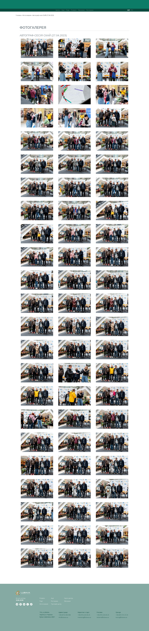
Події (67, 10)
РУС (132, 10)
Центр (58, 10)
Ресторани (89, 10)
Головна (18, 15)
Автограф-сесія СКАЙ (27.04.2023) (43, 15)
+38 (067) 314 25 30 (122, 615)
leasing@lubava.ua (121, 617)
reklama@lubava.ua (103, 617)
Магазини (81, 10)
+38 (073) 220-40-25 (84, 615)
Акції (63, 10)
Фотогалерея (27, 15)
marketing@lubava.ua (84, 617)
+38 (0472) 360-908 (65, 615)
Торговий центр (56, 604)
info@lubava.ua (63, 617)
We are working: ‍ (21, 599)
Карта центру (68, 598)
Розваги (73, 10)
